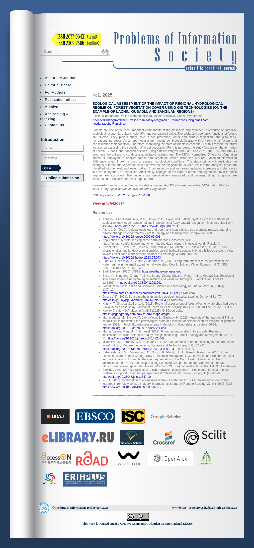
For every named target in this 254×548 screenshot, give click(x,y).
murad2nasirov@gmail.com (189, 120)
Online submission (62, 178)
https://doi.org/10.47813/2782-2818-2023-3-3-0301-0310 (139, 349)
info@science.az (227, 507)
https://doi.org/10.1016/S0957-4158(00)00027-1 (146, 226)
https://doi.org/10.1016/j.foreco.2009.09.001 (131, 236)
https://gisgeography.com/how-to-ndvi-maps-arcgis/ (136, 314)
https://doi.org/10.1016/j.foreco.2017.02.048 (136, 338)
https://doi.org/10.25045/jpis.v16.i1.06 (125, 195)
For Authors (55, 92)
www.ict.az (179, 507)
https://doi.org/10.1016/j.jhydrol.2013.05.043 (131, 257)
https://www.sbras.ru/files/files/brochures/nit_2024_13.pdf (140, 293)
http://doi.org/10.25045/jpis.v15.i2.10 (126, 377)
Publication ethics (61, 100)
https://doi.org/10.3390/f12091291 (139, 282)
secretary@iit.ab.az (201, 507)
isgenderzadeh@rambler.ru (110, 120)
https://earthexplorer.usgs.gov (161, 271)
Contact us (54, 125)
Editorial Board (58, 85)
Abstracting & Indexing (54, 116)
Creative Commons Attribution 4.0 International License (156, 523)
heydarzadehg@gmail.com (110, 123)
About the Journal (61, 78)
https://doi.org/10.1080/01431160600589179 (131, 387)
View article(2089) (108, 203)
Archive (51, 107)
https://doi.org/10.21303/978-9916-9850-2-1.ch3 (134, 328)
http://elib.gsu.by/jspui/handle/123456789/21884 (134, 300)
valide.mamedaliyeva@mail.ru (149, 120)
